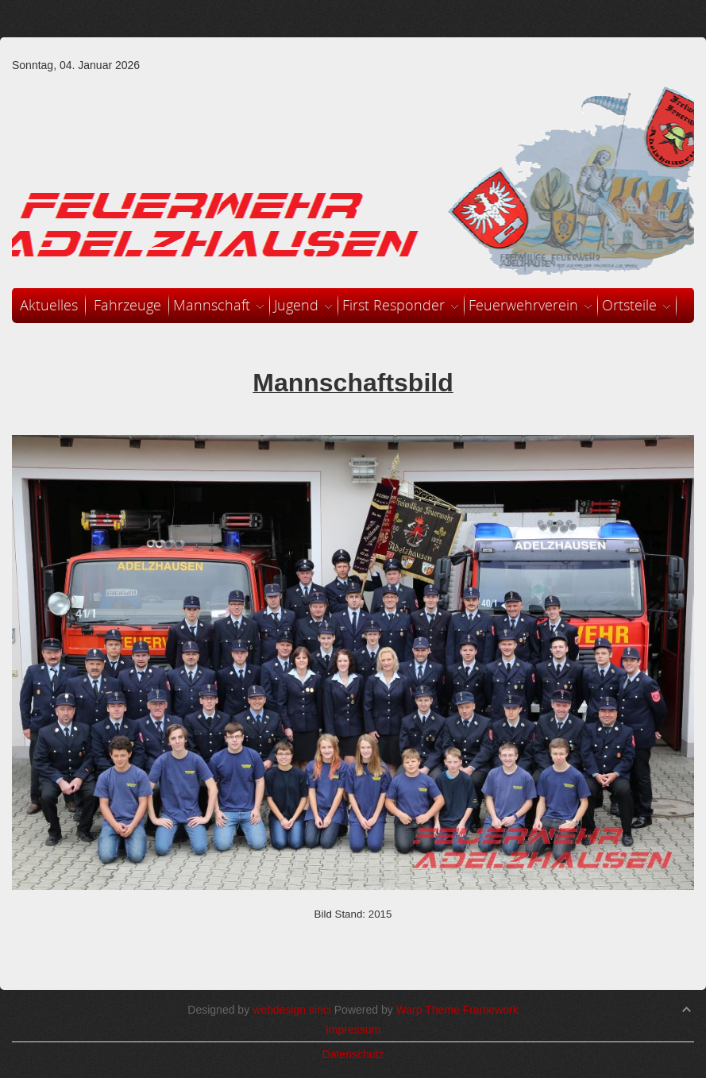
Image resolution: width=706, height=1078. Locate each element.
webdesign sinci (292, 1009)
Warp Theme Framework (457, 1009)
